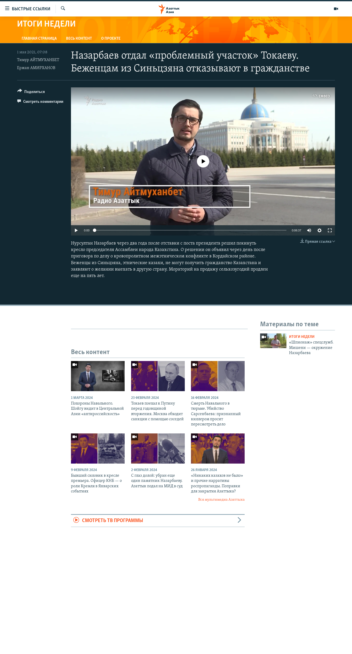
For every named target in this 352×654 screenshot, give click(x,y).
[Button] (31, 92)
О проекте (111, 39)
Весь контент (79, 39)
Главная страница (39, 39)
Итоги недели (302, 337)
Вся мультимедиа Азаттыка (221, 500)
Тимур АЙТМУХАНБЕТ (38, 60)
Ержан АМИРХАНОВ (36, 68)
